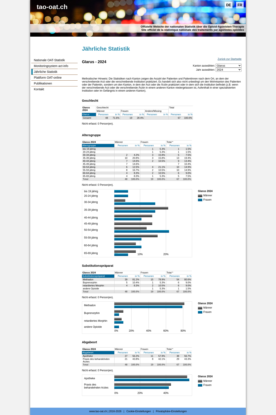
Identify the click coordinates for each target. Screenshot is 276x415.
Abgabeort (87, 352)
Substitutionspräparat (93, 276)
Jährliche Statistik (45, 71)
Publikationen (43, 83)
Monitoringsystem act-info (51, 66)
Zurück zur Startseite (230, 59)
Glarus (85, 114)
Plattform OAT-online (48, 77)
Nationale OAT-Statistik (49, 60)
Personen (103, 114)
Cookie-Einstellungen (138, 411)
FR (240, 5)
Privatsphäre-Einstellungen (171, 411)
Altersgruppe (89, 145)
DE (228, 5)
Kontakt (39, 89)
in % (117, 114)
